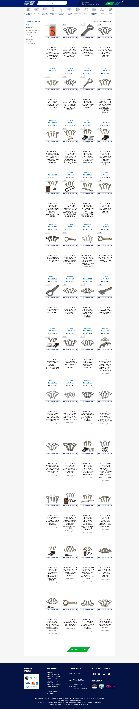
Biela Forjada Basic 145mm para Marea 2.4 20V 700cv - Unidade (52, 310)
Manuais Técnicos (52, 691)
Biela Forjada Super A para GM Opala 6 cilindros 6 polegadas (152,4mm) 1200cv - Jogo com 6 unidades (105, 572)
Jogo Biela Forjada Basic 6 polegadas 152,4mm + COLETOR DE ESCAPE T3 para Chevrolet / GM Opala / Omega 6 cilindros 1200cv (104, 365)
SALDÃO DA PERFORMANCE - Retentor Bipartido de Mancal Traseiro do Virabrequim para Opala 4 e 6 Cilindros (52, 53)
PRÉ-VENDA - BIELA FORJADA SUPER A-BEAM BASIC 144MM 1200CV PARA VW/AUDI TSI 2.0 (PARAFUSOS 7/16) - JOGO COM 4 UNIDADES (87, 261)
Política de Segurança (53, 676)
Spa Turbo (30, 3)
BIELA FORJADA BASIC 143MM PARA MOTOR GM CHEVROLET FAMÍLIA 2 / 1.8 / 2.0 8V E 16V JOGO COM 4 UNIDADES (52, 520)
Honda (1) (29, 37)
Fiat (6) (28, 35)
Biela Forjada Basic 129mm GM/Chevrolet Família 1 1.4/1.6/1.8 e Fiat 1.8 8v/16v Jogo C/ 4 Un (52, 103)
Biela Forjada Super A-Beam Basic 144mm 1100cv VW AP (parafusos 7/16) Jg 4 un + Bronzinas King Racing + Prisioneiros (87, 157)
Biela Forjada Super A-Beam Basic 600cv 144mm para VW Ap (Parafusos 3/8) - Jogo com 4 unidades (105, 52)
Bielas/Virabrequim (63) (33, 22)
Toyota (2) (29, 39)
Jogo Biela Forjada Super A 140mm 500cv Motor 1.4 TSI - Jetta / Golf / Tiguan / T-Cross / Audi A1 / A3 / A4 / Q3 (105, 416)
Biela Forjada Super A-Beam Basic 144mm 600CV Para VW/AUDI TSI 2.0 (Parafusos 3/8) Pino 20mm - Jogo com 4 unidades (70, 52)
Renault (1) (29, 41)
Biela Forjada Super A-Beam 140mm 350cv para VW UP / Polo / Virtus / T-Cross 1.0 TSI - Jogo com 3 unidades (70, 468)
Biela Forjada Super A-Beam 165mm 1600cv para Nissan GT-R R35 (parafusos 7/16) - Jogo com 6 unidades (87, 312)
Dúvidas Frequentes (52, 686)
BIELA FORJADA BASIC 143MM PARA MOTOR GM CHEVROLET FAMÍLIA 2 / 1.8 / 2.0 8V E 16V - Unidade (70, 259)
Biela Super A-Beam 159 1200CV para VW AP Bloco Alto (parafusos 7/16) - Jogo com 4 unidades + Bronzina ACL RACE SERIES (87, 573)
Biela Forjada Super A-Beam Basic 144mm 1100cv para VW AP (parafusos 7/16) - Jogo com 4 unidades (105, 208)
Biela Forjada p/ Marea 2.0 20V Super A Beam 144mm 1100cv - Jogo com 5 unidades (87, 363)
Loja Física (50, 693)
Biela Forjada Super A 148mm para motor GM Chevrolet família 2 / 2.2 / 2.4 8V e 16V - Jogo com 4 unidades (87, 624)
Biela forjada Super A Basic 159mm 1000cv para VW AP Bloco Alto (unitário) (105, 311)
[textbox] (51, 3)
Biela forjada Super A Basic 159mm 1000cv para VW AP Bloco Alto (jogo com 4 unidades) (70, 363)
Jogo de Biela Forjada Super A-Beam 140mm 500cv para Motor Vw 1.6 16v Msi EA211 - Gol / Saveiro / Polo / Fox (52, 468)
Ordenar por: (96, 21)
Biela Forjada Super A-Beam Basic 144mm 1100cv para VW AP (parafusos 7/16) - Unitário (87, 103)
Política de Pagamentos (54, 684)
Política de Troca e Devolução (52, 682)
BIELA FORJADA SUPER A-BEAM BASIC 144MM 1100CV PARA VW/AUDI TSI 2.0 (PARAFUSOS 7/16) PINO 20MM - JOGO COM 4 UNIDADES (105, 521)
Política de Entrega (52, 679)
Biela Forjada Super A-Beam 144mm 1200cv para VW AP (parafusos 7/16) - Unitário (70, 623)
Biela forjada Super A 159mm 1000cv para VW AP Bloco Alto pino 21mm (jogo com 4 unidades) (105, 623)
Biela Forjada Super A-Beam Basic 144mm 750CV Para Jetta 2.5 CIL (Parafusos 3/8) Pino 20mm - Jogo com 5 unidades (70, 104)
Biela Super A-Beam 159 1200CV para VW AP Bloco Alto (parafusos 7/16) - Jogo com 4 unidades (70, 571)
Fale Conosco (51, 689)
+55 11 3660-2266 (76, 674)
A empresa (50, 672)
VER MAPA (65, 698)
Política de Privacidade (53, 674)
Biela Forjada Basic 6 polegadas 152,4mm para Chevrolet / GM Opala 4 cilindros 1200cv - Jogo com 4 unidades (52, 416)
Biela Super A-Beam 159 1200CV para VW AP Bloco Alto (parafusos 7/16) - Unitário (105, 259)
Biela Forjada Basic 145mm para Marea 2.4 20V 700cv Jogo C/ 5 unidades (70, 311)
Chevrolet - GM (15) (32, 32)
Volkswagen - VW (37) (33, 30)
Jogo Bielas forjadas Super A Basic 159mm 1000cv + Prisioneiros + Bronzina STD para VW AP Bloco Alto (52, 364)
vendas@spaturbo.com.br (78, 681)
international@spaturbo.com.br (80, 688)
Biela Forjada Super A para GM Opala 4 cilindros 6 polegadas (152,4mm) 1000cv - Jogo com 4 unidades (87, 416)
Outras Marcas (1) (32, 43)
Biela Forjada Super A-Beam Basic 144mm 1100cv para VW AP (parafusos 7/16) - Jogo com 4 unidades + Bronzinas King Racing (105, 158)
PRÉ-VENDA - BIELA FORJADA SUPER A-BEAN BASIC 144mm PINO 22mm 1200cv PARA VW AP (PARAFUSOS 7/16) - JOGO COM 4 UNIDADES (52, 157)
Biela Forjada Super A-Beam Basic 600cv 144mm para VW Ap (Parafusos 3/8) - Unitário (87, 51)
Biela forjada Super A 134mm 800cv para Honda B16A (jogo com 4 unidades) (52, 259)
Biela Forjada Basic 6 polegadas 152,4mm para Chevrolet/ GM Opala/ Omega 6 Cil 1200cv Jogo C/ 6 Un (70, 415)
